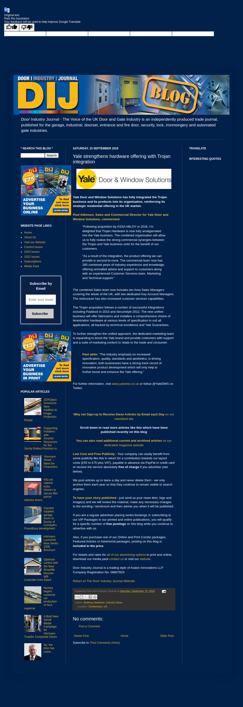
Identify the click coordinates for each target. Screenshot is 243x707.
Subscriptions (32, 261)
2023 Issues (32, 251)
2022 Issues (32, 256)
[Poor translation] (26, 27)
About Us (30, 237)
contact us (116, 559)
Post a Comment (89, 626)
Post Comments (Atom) (105, 642)
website (145, 559)
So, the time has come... (49, 648)
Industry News (114, 602)
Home (124, 636)
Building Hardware (94, 602)
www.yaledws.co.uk (125, 384)
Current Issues (33, 247)
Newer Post (81, 636)
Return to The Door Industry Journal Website (104, 581)
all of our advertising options (127, 554)
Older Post (167, 636)
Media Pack (31, 266)
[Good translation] (11, 27)
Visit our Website (35, 242)
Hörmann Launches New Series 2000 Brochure (51, 543)
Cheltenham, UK (98, 606)
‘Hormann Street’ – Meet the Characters (51, 461)
